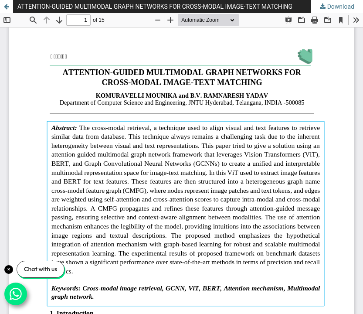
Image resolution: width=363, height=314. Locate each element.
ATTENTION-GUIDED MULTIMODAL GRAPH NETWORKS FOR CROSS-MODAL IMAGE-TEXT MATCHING (154, 6)
